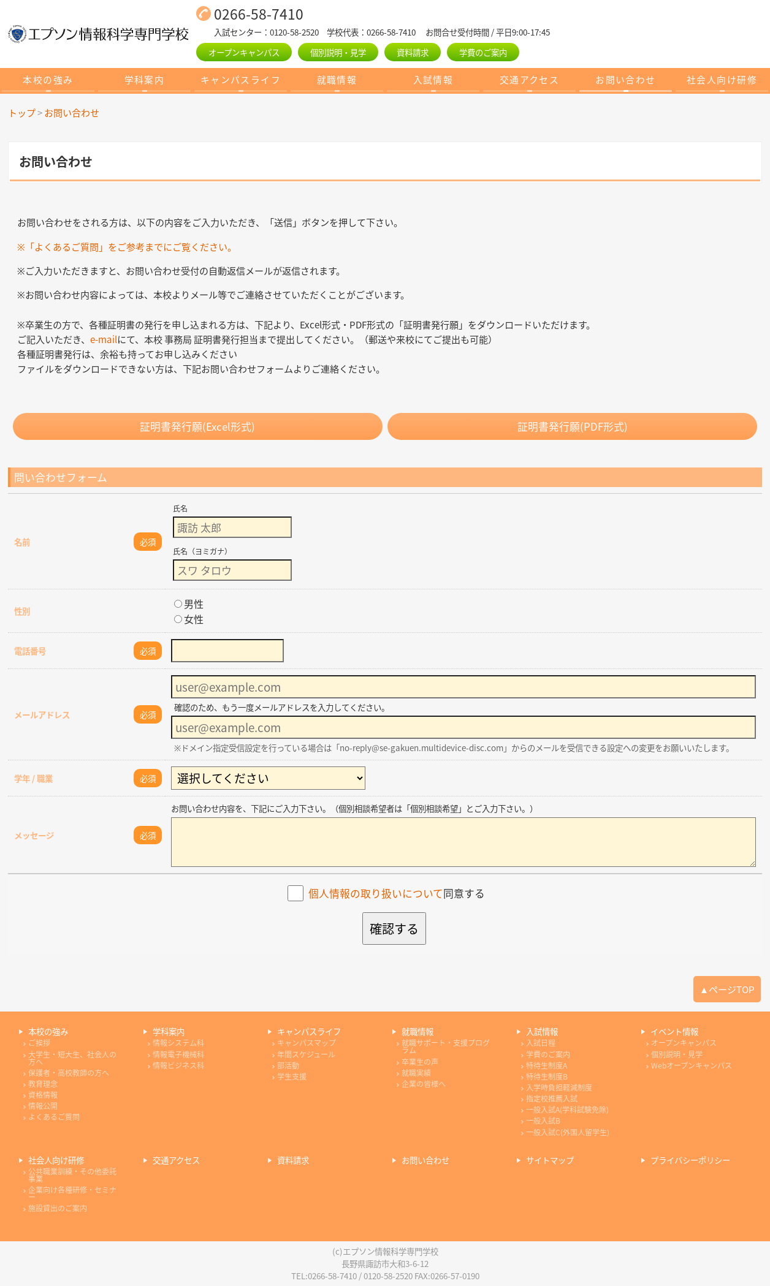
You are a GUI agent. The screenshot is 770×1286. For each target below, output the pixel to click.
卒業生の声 (420, 1061)
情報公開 (43, 1106)
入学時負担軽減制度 (559, 1087)
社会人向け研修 (722, 79)
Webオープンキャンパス (691, 1065)
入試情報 (433, 79)
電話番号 (30, 651)
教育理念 (43, 1083)
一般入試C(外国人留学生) (567, 1132)
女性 (189, 618)
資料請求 (413, 52)
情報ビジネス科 (178, 1065)
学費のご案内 (483, 52)
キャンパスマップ (306, 1042)
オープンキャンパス (244, 52)
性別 (22, 611)
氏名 (180, 508)
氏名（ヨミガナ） (202, 551)
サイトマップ (550, 1160)
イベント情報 (674, 1031)
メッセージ (34, 835)
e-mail (103, 339)
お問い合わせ (625, 79)
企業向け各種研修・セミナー (72, 1193)
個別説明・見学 (338, 52)
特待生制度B (547, 1076)
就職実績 (416, 1072)
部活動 (288, 1065)
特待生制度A (546, 1065)
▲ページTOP (727, 989)
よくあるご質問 (54, 1117)
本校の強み (48, 79)
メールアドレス (42, 714)
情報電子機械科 (178, 1054)
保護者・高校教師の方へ (68, 1072)
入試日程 (540, 1042)
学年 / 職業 (33, 778)
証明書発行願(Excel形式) (197, 426)
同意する (396, 893)
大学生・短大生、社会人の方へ (72, 1058)
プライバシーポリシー (690, 1160)
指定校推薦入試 (552, 1098)
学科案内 (144, 79)
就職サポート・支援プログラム (446, 1046)
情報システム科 (178, 1042)
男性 (189, 603)
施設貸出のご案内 (57, 1208)
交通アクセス (530, 79)
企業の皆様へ (424, 1083)
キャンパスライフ (240, 79)
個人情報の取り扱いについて (375, 893)
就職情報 (337, 79)
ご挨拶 (39, 1042)
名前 (22, 541)
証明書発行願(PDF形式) (572, 426)
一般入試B (543, 1120)
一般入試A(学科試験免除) (567, 1109)
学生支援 (292, 1076)
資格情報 (43, 1095)
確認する (394, 928)
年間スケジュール (306, 1054)
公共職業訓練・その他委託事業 (72, 1175)
